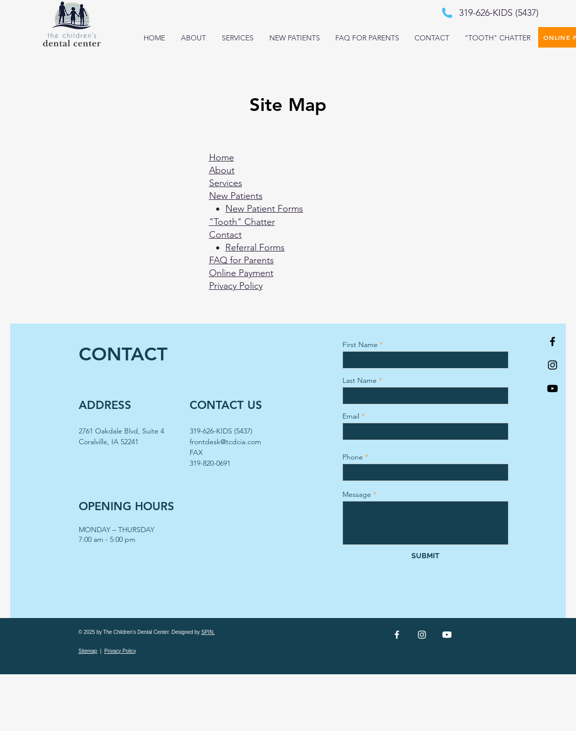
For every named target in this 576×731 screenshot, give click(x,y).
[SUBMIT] (425, 556)
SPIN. (208, 632)
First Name (360, 344)
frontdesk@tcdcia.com (225, 441)
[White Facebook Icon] (396, 634)
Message (356, 494)
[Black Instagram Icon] (552, 365)
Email (350, 416)
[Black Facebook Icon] (552, 341)
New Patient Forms (264, 208)
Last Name (359, 380)
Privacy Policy (120, 651)
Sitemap (88, 651)
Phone (352, 457)
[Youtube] (552, 388)
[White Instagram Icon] (422, 634)
